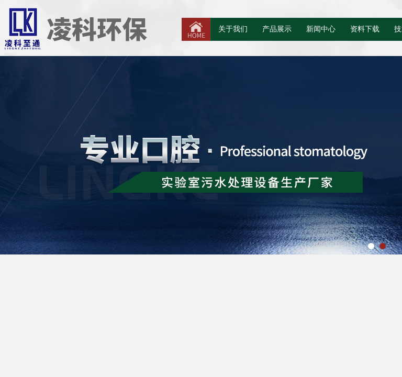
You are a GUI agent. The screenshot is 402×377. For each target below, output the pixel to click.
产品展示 (277, 29)
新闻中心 (321, 29)
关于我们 (233, 29)
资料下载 (364, 29)
